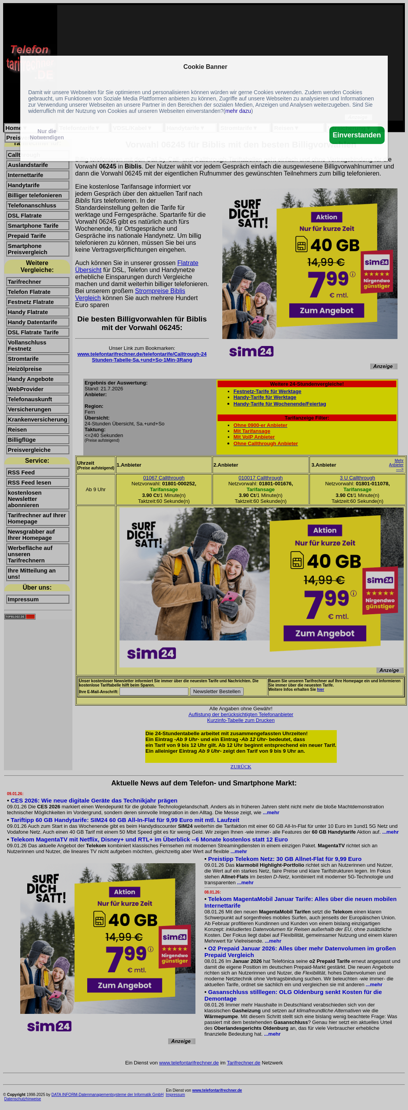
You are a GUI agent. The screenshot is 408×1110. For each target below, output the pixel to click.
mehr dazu (238, 111)
